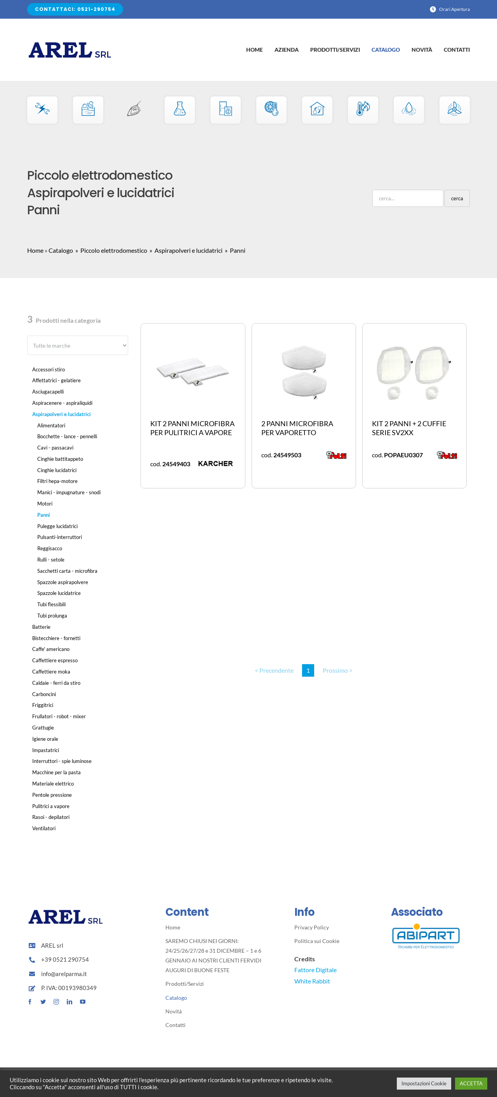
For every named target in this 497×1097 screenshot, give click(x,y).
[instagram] (56, 1001)
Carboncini (44, 694)
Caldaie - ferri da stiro (56, 683)
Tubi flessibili (51, 604)
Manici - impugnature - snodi (69, 492)
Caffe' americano (51, 649)
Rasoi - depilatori (51, 817)
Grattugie (43, 727)
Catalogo (61, 250)
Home (35, 250)
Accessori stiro (48, 369)
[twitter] (43, 1001)
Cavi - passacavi (55, 447)
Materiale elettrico (53, 783)
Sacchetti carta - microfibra (67, 571)
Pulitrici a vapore (51, 806)
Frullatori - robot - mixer (59, 716)
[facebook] (30, 1001)
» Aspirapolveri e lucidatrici (185, 250)
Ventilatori (44, 828)
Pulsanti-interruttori (59, 537)
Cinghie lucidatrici (56, 470)
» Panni (234, 250)
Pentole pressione (52, 795)
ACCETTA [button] (471, 1083)
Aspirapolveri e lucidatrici (61, 414)
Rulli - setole (50, 559)
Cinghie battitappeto (60, 459)
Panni (43, 515)
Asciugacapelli (48, 391)
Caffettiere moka (51, 671)
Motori (44, 503)
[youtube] (82, 1001)
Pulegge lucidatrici (57, 526)
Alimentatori (51, 425)
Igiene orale (45, 739)
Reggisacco (49, 548)
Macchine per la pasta (56, 772)
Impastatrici (45, 750)
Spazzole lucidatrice (59, 593)
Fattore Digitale (315, 969)
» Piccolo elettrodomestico (110, 250)
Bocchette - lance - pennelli (67, 436)
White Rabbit (312, 981)
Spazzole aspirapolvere (62, 582)
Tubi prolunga (52, 615)
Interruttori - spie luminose (62, 761)
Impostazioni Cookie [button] (424, 1083)
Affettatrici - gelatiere (56, 380)
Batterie (41, 627)
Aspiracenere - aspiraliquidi (62, 403)
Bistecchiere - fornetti (56, 638)
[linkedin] (69, 1001)
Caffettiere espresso (55, 660)
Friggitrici (42, 705)
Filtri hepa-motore (57, 481)
